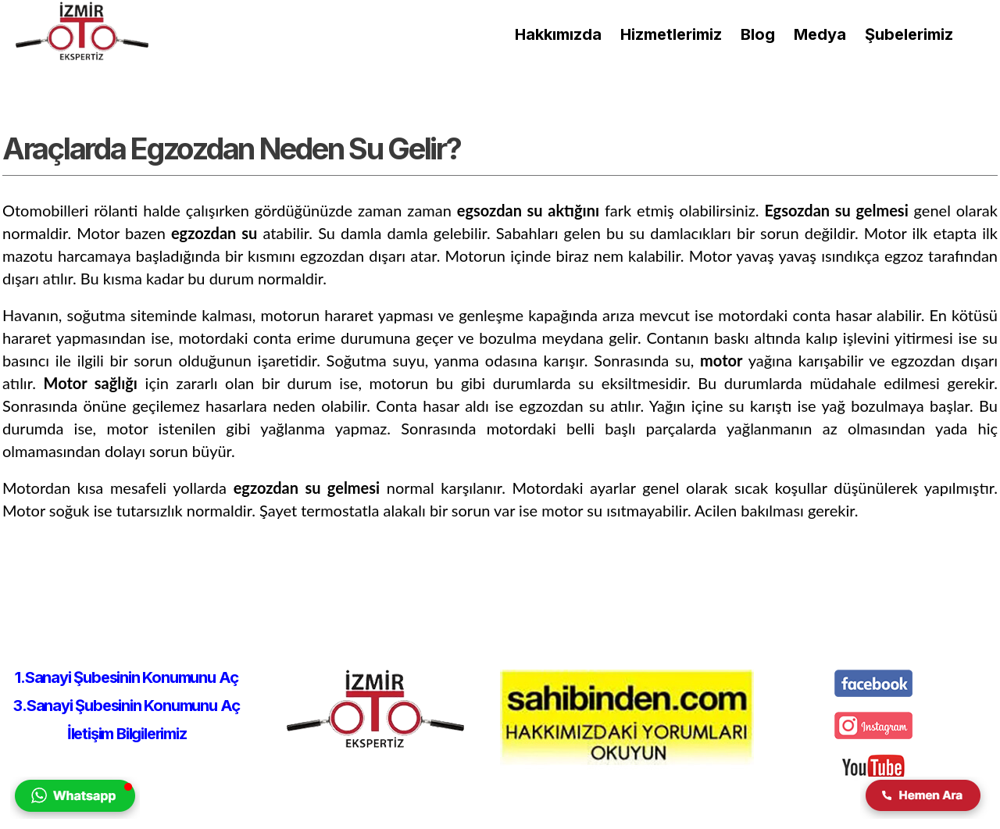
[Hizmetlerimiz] (671, 34)
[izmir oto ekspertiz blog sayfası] (758, 34)
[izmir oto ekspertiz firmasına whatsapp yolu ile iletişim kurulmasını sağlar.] (75, 814)
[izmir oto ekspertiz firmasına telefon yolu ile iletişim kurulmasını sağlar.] (925, 814)
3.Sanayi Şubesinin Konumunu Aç (126, 705)
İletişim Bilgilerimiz (127, 733)
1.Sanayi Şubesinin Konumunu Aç (126, 677)
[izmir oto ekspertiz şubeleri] (909, 34)
